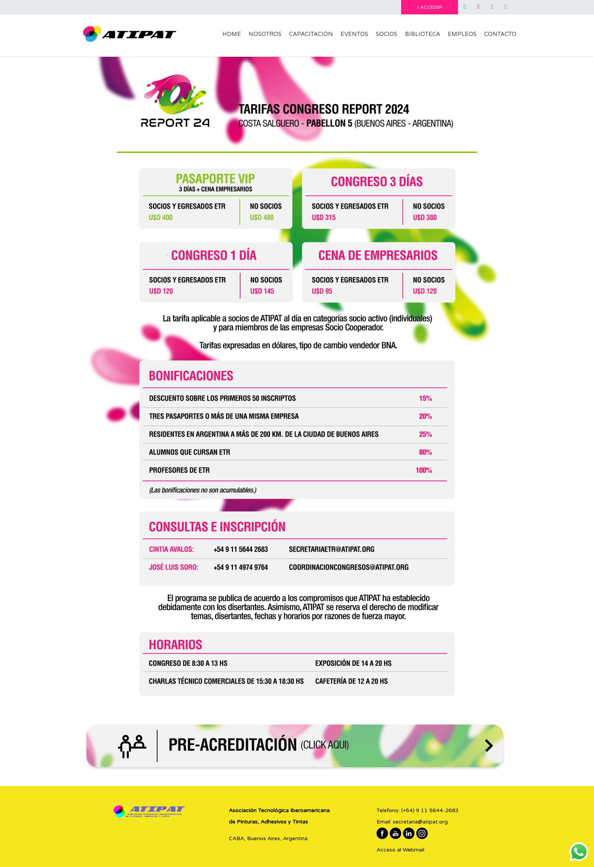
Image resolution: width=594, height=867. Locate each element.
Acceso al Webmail (400, 850)
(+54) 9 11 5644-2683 (430, 810)
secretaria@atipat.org (420, 822)
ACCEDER (429, 7)
